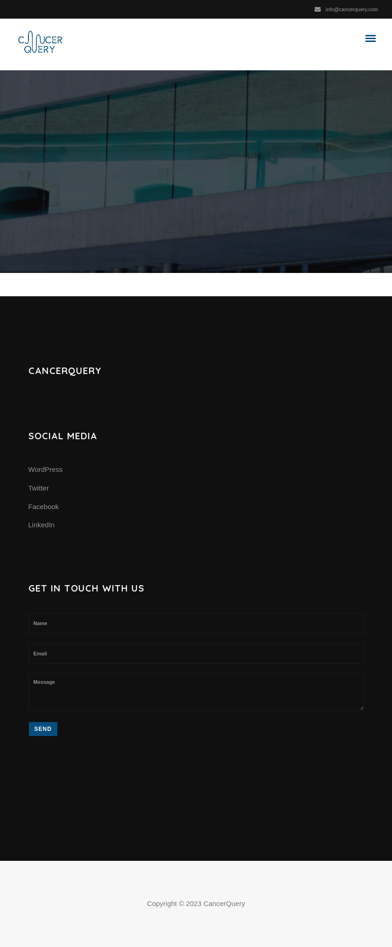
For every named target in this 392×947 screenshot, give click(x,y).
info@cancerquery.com (352, 9)
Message (196, 691)
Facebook (43, 507)
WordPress (45, 469)
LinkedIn (41, 525)
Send (43, 729)
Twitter (38, 488)
